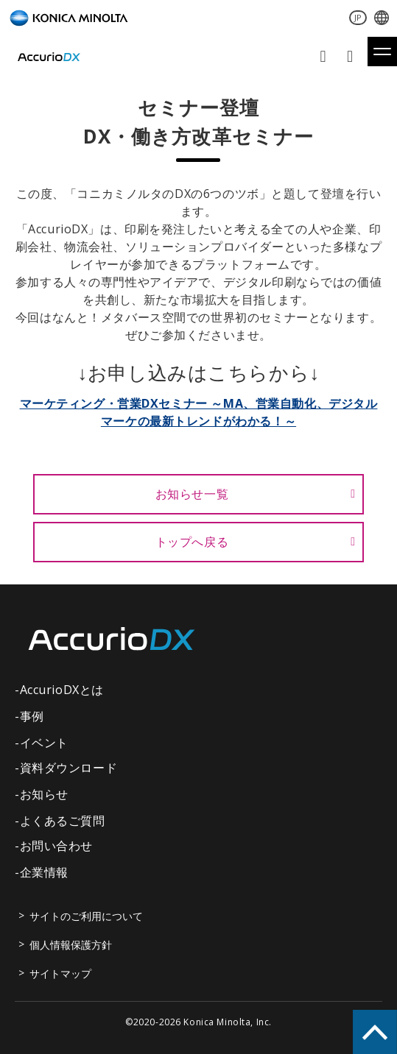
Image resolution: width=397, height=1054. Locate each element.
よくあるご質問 (62, 821)
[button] (382, 51)
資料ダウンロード (351, 56)
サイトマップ (60, 973)
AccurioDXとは (62, 690)
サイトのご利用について (86, 916)
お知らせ (44, 794)
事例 (32, 716)
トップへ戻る (192, 542)
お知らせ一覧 (192, 494)
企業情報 (44, 872)
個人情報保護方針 (70, 945)
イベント (44, 743)
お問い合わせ (324, 56)
